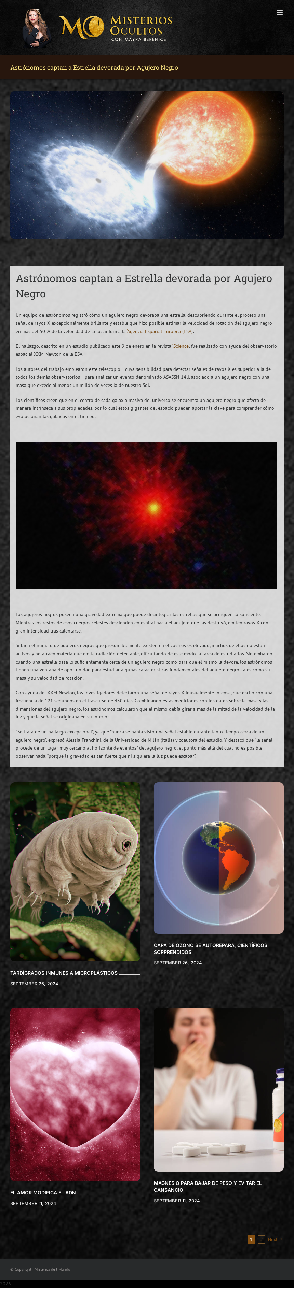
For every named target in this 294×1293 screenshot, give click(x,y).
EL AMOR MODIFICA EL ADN (43, 1192)
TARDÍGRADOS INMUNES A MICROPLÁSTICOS (64, 973)
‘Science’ (180, 346)
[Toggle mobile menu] (280, 12)
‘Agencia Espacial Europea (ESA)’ (160, 331)
